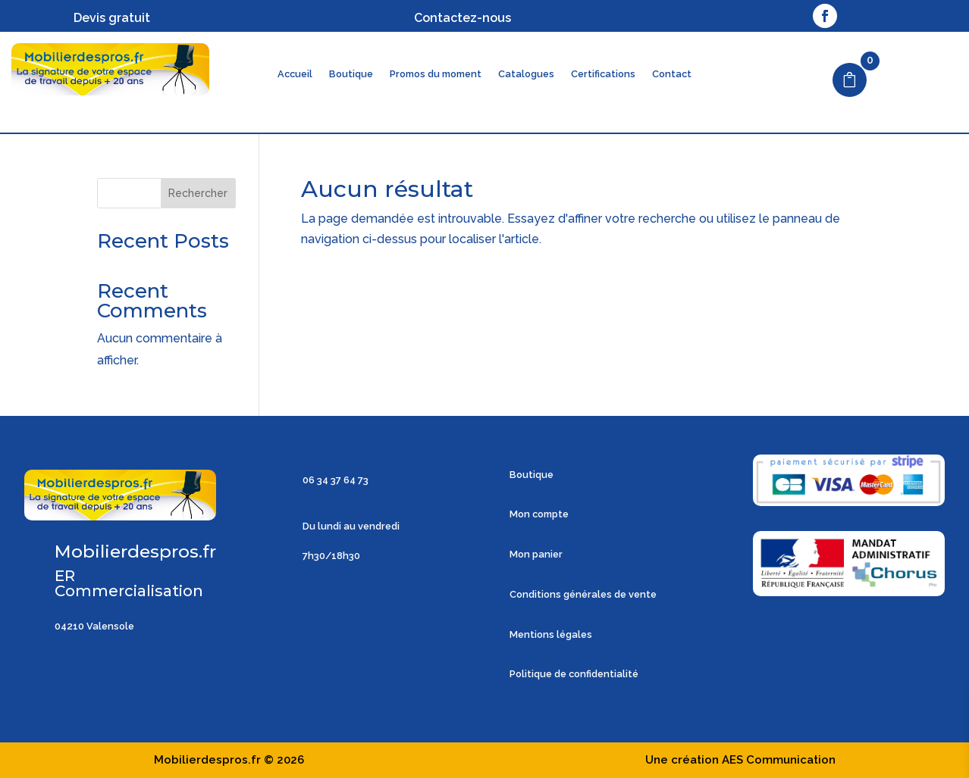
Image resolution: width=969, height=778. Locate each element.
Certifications (603, 74)
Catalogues (526, 74)
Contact (671, 74)
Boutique (351, 74)
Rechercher (197, 193)
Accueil (295, 74)
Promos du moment (435, 74)
